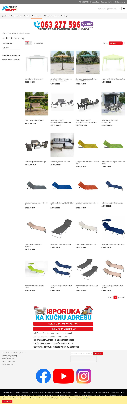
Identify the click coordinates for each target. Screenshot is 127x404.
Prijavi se (111, 2)
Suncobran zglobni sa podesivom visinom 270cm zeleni (86, 80)
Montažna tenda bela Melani (34, 79)
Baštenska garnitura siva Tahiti (60, 162)
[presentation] (83, 359)
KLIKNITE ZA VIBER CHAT (63, 329)
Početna (4, 33)
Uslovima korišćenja (84, 398)
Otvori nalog (121, 2)
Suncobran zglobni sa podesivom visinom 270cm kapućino (61, 80)
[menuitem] (5, 16)
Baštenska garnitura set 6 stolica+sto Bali (110, 121)
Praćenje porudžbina (8, 361)
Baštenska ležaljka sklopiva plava (112, 203)
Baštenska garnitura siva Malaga (35, 162)
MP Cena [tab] (6, 48)
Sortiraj (105, 43)
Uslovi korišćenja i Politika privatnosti (14, 353)
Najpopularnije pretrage (9, 356)
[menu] (63, 16)
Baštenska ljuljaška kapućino (34, 120)
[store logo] (9, 8)
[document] (63, 400)
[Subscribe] (98, 353)
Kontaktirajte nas (7, 364)
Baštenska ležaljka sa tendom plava (113, 244)
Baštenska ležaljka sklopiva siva (61, 244)
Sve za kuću (12, 33)
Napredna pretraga (8, 358)
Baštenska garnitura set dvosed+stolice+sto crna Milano (86, 121)
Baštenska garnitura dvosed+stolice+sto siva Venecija (61, 121)
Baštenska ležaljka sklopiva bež (86, 244)
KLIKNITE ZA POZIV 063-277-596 (63, 324)
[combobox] (109, 8)
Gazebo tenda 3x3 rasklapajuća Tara (113, 79)
